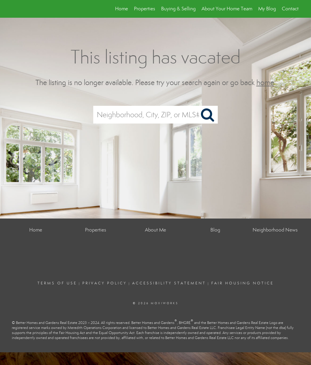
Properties (144, 9)
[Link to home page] (15, 9)
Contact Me (294, 9)
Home (121, 9)
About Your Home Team (227, 9)
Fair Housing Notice (242, 283)
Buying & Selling (178, 9)
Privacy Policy (104, 283)
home (265, 82)
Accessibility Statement (169, 283)
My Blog (267, 9)
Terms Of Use (57, 283)
